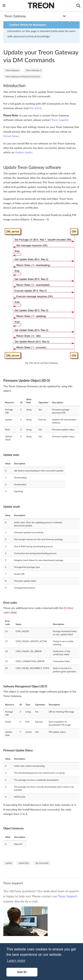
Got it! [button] (22, 972)
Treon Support (59, 120)
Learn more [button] (16, 960)
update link (24, 863)
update (9, 863)
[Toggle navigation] (4, 5)
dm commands (41, 863)
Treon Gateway (12, 70)
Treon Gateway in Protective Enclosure (23, 76)
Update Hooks (24, 152)
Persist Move (11, 136)
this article (35, 108)
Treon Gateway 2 (33, 70)
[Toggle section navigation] (34, 16)
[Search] (78, 5)
